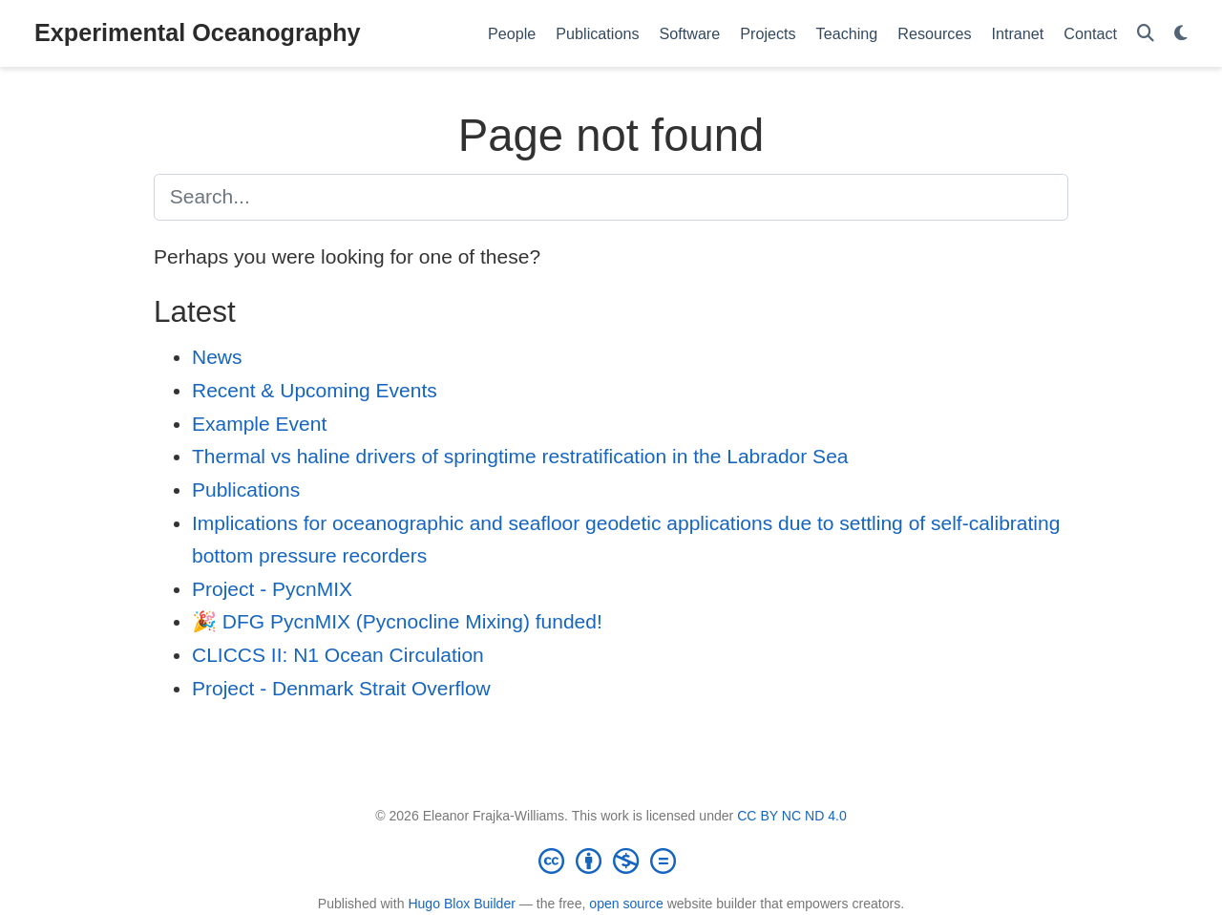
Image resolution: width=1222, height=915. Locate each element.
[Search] (1145, 34)
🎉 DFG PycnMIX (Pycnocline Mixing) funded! (397, 621)
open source (626, 903)
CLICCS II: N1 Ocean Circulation (338, 655)
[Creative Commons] (611, 860)
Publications (246, 489)
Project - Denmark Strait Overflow (341, 688)
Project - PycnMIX (272, 589)
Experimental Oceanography (197, 32)
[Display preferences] (1181, 34)
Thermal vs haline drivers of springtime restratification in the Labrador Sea (520, 456)
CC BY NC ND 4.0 (792, 815)
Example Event (259, 424)
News (217, 357)
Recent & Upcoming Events (314, 390)
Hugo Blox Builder (462, 903)
